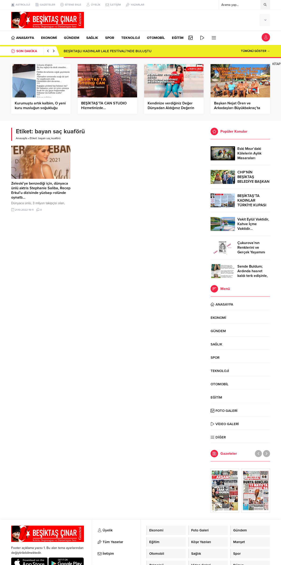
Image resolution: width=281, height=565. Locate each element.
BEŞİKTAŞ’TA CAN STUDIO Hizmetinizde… (104, 105)
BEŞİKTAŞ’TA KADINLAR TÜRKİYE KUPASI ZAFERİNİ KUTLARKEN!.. (251, 205)
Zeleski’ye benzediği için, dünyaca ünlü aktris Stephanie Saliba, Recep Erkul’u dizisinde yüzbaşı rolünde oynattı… (40, 190)
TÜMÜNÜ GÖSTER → (255, 51)
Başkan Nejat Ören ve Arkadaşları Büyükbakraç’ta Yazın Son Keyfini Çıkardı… (237, 108)
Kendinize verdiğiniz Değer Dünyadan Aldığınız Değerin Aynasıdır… (171, 108)
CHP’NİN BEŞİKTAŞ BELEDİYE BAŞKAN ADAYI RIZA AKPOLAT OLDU (253, 181)
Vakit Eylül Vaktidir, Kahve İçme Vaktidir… (253, 224)
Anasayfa (21, 138)
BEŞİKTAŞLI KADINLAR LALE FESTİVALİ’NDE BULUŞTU (108, 51)
